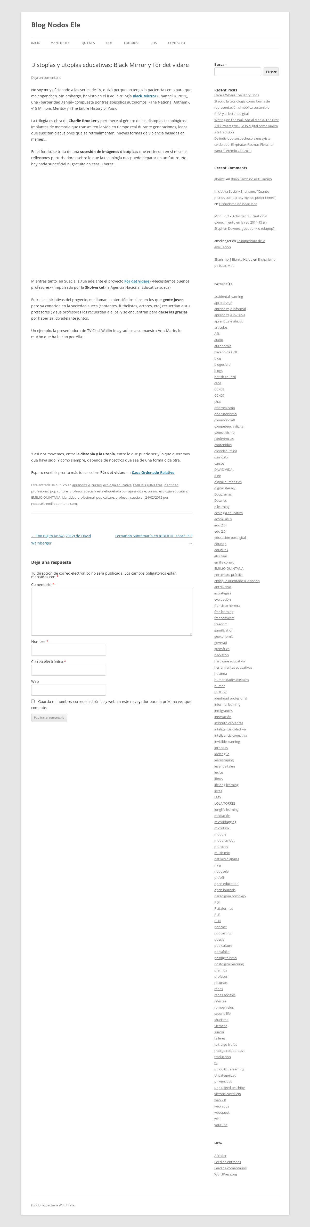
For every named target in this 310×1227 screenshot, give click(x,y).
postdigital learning (229, 964)
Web (35, 681)
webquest (222, 1112)
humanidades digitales (231, 679)
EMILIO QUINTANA (147, 485)
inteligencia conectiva (230, 735)
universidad (223, 1081)
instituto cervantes (228, 723)
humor (219, 686)
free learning (223, 611)
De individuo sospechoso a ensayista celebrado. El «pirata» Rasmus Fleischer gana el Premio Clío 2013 (244, 144)
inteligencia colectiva (230, 729)
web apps (221, 1106)
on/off (219, 877)
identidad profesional (78, 497)
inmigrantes (223, 710)
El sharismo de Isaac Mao (238, 203)
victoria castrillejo (227, 1094)
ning (217, 865)
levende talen (224, 766)
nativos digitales (226, 859)
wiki (217, 1118)
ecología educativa (117, 485)
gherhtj (219, 179)
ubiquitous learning (229, 1069)
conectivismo (224, 432)
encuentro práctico (228, 574)
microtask (222, 828)
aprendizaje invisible (229, 315)
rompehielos (224, 1007)
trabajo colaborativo (230, 1050)
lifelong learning (226, 784)
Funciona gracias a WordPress (53, 1205)
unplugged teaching (229, 1087)
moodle (220, 834)
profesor (76, 491)
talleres (219, 1038)
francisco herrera (227, 605)
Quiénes (88, 43)
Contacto (176, 43)
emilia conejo (224, 562)
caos (217, 383)
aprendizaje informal (230, 308)
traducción (222, 1056)
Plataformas (223, 908)
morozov (221, 846)
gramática (222, 648)
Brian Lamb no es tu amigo (251, 179)
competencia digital (229, 426)
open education (226, 883)
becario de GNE (226, 352)
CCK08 (219, 389)
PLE (217, 914)
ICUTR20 (220, 692)
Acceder (220, 1155)
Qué (109, 43)
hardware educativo (229, 661)
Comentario (42, 584)
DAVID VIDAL (224, 469)
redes (218, 988)
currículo (221, 457)
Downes (220, 500)
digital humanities (228, 482)
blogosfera (222, 364)
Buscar (220, 64)
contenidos (223, 444)
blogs (218, 370)
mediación (222, 815)
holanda (220, 673)
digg (217, 475)
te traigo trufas (225, 1044)
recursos (220, 982)
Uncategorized (225, 1075)
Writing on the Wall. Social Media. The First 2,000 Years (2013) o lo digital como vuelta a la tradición (246, 125)
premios (220, 970)
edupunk (221, 550)
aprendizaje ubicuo (228, 321)
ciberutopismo (225, 414)
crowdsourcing (225, 451)
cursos (97, 485)
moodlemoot (224, 840)
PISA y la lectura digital (231, 113)
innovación (222, 716)
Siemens (220, 1026)
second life (222, 1013)
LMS (217, 797)
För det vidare (136, 281)
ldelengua (221, 754)
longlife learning (226, 809)
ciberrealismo (224, 407)
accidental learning (228, 296)
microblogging (225, 822)
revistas (220, 1001)
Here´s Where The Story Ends (236, 95)
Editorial (131, 43)
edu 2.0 (219, 525)
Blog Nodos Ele (55, 24)
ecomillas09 (223, 519)
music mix (222, 852)
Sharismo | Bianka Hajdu (233, 259)
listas (218, 791)
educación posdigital (230, 537)
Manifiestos (60, 43)
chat (217, 401)
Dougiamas (223, 494)
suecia (89, 491)
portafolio (222, 951)
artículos (220, 327)
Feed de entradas (227, 1162)
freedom (220, 624)
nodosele (221, 871)
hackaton (221, 655)
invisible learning (227, 741)
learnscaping (224, 760)
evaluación (222, 599)
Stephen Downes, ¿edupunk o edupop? (244, 228)
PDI (217, 902)
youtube (220, 1124)
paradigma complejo (230, 896)
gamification (223, 630)
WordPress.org (225, 1174)
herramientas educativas (233, 667)
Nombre (39, 641)
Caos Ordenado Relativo (153, 472)
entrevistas (222, 587)
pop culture (59, 491)
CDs (154, 43)
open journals (224, 890)
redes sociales (224, 995)
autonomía (222, 346)
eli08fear (220, 556)
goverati (220, 642)
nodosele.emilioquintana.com (54, 503)
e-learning (222, 506)
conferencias (224, 438)
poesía (219, 939)
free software (224, 618)
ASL (217, 333)
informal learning (227, 704)
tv (215, 1063)
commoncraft (224, 420)
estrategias (222, 593)
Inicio (35, 43)
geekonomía (223, 636)
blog (217, 358)
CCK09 (219, 395)
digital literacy (224, 488)
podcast (220, 927)
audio (218, 339)
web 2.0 (220, 1100)
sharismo (221, 1019)
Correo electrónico (48, 661)
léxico (218, 772)
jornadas (221, 747)
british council (225, 376)
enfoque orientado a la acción (237, 580)
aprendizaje (81, 485)
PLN (217, 920)
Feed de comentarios (230, 1168)
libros (218, 778)
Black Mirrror (144, 95)
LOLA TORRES (224, 803)
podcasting (222, 933)
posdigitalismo (225, 958)
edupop (220, 543)
